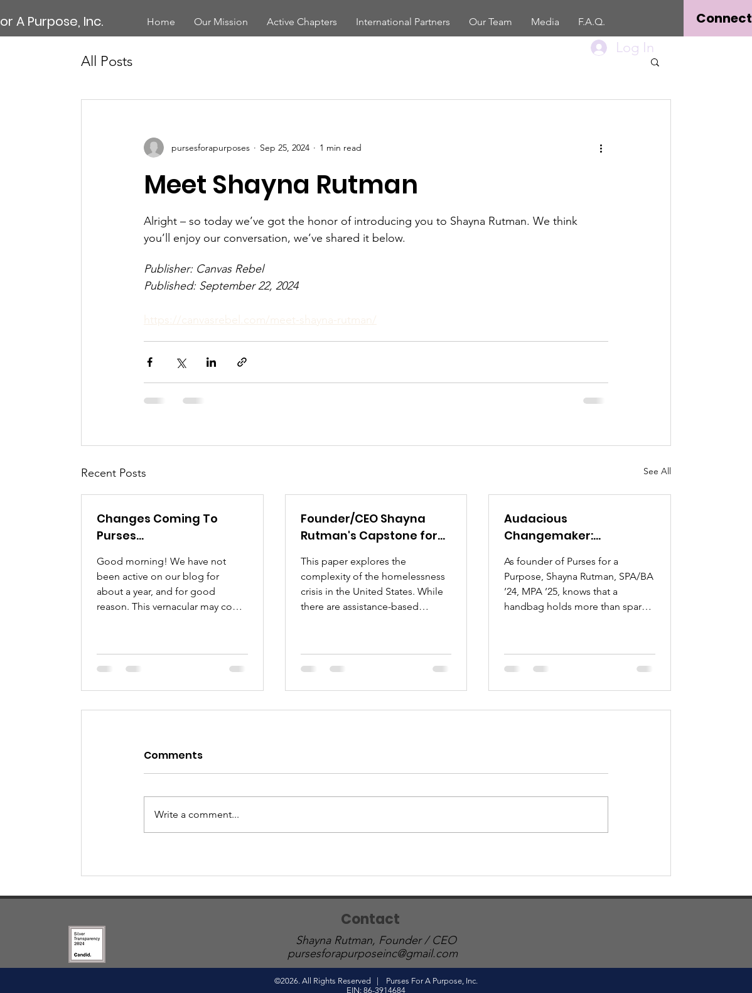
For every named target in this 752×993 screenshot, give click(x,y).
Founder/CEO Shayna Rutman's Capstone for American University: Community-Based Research (369, 527)
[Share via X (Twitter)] (180, 362)
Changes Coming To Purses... (157, 527)
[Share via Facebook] (150, 362)
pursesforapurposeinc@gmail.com (372, 953)
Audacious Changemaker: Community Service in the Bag (569, 527)
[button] (655, 62)
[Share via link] (242, 362)
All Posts (106, 61)
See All (657, 471)
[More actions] (600, 147)
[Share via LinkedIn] (211, 362)
